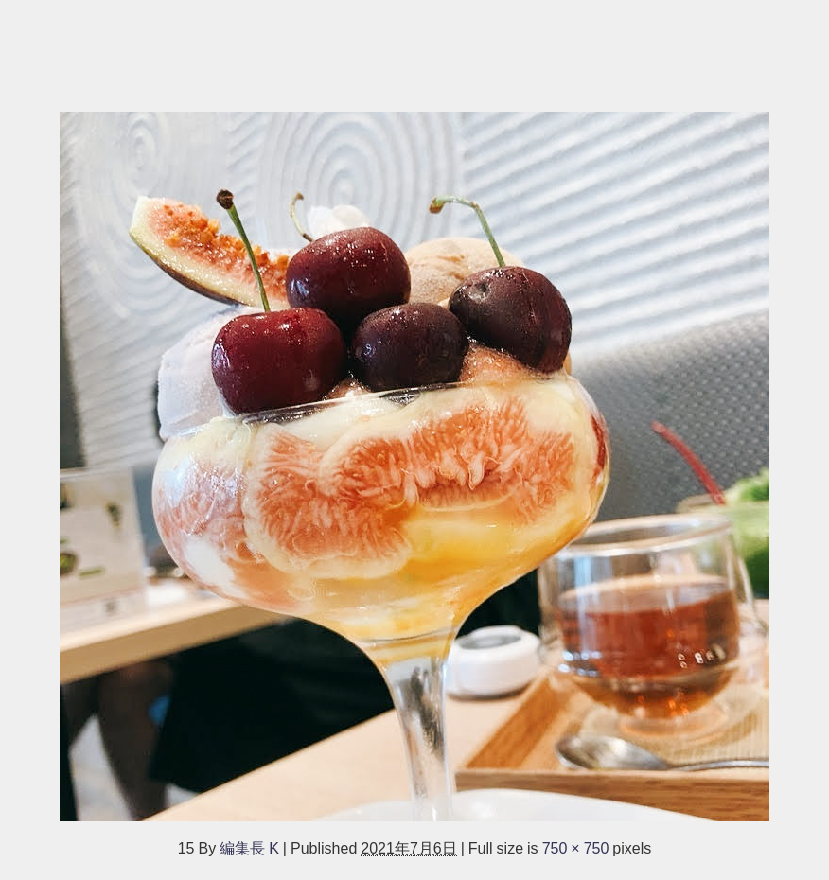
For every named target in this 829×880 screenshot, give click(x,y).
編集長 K (249, 847)
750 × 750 (575, 847)
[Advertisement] (414, 46)
